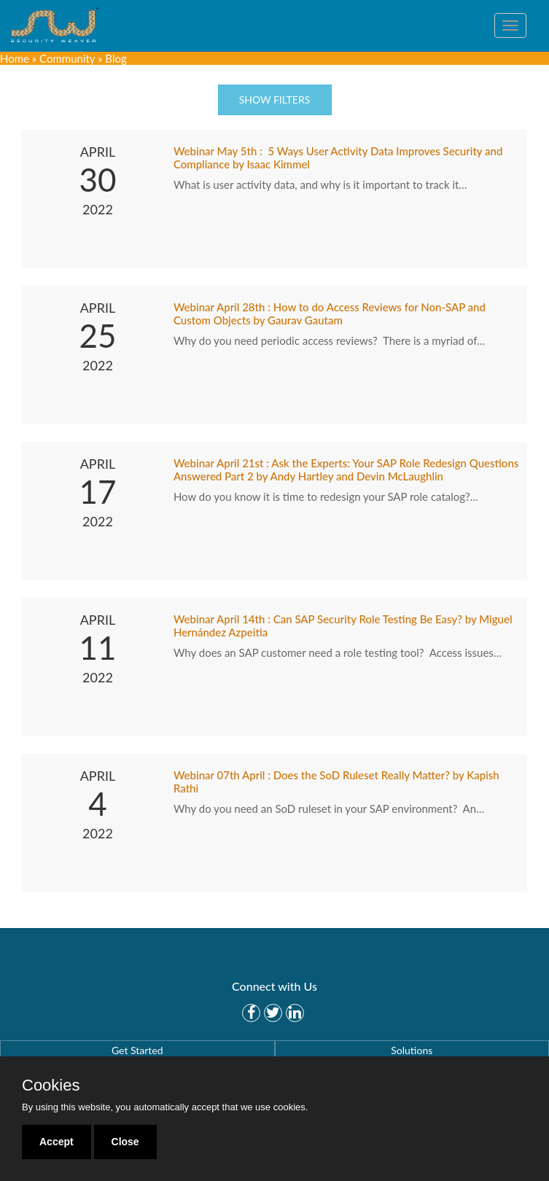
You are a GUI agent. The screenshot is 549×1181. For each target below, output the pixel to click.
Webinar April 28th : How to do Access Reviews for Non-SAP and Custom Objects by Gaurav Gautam (330, 313)
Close (125, 1141)
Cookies (50, 1085)
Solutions (411, 1050)
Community (67, 58)
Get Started (137, 1050)
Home (14, 58)
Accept (56, 1141)
